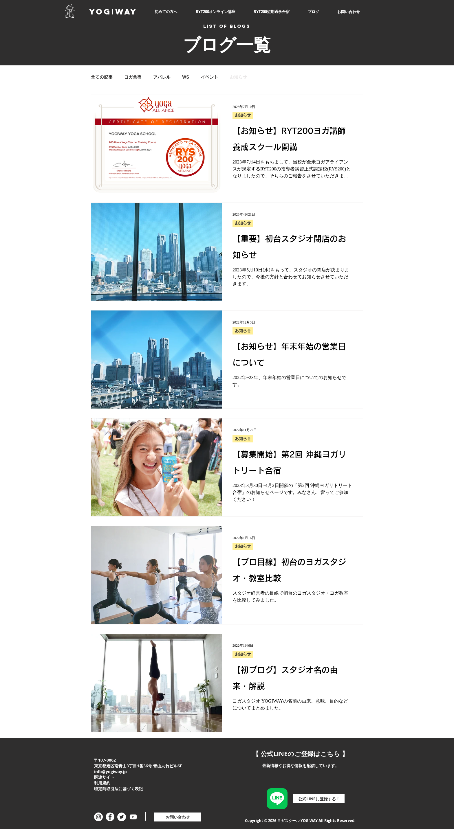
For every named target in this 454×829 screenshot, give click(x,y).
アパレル (162, 77)
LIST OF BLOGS (226, 26)
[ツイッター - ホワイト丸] (121, 817)
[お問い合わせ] (177, 817)
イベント (209, 77)
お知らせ (238, 77)
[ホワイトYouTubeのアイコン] (133, 817)
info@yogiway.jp (110, 771)
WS (185, 77)
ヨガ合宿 (133, 77)
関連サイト (104, 777)
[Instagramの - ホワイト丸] (98, 817)
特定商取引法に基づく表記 (118, 788)
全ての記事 (102, 77)
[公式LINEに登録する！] (319, 798)
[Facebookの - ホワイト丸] (110, 817)
